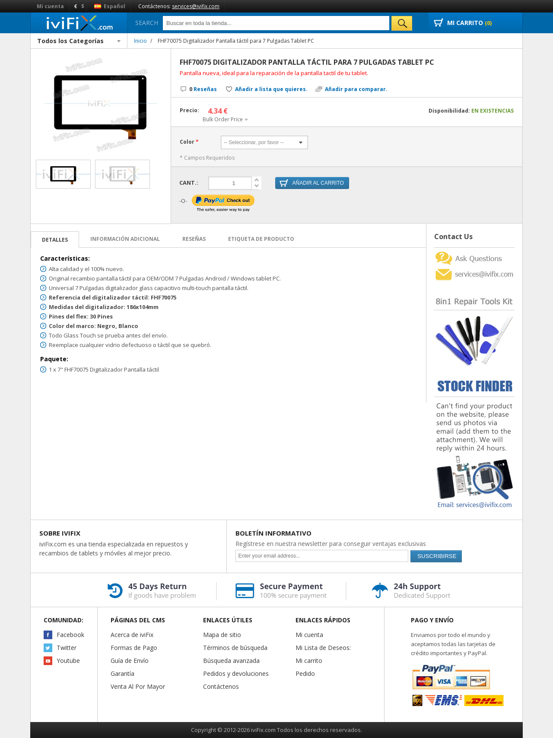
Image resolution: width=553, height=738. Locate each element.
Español (109, 6)
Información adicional (125, 239)
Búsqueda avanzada (231, 660)
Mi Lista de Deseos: (323, 647)
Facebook (70, 635)
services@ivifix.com (195, 6)
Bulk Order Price (223, 119)
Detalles (55, 239)
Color (187, 142)
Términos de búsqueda (235, 647)
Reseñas (203, 89)
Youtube (68, 660)
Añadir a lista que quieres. (271, 89)
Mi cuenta (50, 6)
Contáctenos (221, 686)
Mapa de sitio (222, 635)
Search (146, 23)
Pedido (305, 673)
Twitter (66, 647)
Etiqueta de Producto (261, 239)
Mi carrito (309, 660)
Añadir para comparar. (356, 89)
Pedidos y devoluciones (236, 673)
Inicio (140, 40)
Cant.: (188, 182)
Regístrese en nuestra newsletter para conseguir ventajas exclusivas (330, 543)
